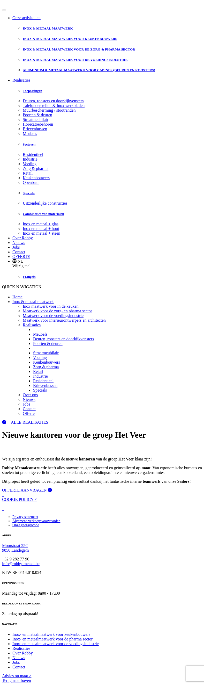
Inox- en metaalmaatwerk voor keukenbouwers (51, 634)
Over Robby (22, 238)
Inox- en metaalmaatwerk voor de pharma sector (52, 639)
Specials (40, 390)
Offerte (29, 413)
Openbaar (31, 182)
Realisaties (21, 80)
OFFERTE (21, 256)
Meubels (30, 133)
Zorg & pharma (35, 168)
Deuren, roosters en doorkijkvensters (53, 101)
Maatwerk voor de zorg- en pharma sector (57, 311)
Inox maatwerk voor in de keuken (50, 306)
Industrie (30, 159)
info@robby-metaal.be (21, 563)
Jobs (16, 247)
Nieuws (18, 242)
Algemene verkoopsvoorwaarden (36, 521)
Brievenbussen (35, 129)
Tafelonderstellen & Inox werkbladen (54, 105)
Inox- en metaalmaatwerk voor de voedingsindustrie (55, 643)
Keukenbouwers (36, 178)
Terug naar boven (16, 680)
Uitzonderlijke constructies (45, 203)
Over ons (30, 395)
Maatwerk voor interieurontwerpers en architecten (64, 320)
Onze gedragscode (25, 525)
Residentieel (33, 154)
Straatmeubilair (35, 119)
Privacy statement (25, 517)
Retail (28, 173)
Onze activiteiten (26, 18)
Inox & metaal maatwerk (33, 301)
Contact (18, 252)
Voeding (29, 164)
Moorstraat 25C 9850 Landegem (15, 547)
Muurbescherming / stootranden (49, 110)
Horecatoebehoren (38, 124)
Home (17, 297)
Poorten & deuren (37, 115)
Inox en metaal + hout (41, 228)
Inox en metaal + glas (40, 224)
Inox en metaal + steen (41, 233)
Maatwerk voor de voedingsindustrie (53, 315)
